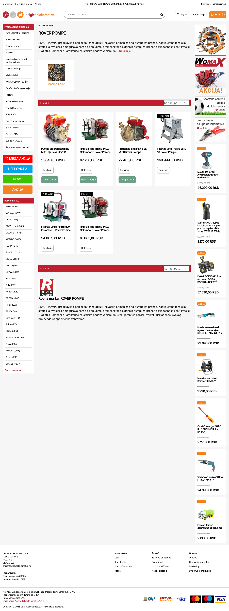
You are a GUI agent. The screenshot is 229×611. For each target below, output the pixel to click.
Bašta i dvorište (13, 39)
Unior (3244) (12, 219)
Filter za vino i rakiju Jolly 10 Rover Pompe (171, 150)
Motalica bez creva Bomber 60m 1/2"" (206, 379)
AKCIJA (17, 189)
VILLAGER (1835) (14, 232)
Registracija (120, 562)
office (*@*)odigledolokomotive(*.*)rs (26, 601)
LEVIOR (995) (12, 265)
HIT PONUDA (17, 169)
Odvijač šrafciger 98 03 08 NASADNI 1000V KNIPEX (209, 429)
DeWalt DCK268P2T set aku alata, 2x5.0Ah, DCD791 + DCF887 (209, 279)
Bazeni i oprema (13, 46)
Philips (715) (11, 324)
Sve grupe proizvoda (200, 570)
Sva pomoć (157, 562)
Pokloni (9, 94)
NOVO (17, 179)
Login (117, 557)
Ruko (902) (11, 285)
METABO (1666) (13, 239)
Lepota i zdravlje (13, 68)
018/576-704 (109, 4)
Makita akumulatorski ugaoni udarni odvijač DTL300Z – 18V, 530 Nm (209, 330)
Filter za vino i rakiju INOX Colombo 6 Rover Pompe (56, 228)
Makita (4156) (12, 206)
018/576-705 (122, 4)
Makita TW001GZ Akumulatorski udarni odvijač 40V (207, 174)
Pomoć (38, 4)
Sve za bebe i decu (15, 121)
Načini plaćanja (159, 570)
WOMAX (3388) (13, 213)
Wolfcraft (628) (13, 350)
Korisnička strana (23, 4)
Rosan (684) (11, 344)
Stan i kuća (11, 114)
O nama (193, 557)
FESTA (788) (12, 311)
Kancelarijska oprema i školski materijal (16, 61)
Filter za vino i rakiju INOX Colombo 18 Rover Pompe (95, 150)
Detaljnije (47, 170)
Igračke (9, 52)
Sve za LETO (12, 134)
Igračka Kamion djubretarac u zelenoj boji (209, 526)
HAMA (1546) (12, 245)
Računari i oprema (14, 101)
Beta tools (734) (13, 318)
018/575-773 (95, 4)
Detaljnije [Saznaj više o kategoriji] (125, 51)
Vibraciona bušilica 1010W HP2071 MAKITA (210, 478)
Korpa (118, 570)
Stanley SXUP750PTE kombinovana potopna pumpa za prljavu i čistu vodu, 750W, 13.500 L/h (209, 226)
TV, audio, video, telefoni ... (18, 147)
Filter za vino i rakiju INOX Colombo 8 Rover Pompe (94, 228)
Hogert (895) (12, 291)
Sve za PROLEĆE (14, 140)
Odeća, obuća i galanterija (18, 88)
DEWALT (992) (13, 272)
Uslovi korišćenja (160, 566)
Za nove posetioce (161, 557)
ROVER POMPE (45, 25)
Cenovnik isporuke (199, 562)
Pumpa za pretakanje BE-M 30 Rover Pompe (133, 150)
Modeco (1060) (13, 259)
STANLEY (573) (13, 363)
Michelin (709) (12, 331)
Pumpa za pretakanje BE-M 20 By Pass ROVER (55, 150)
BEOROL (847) (12, 298)
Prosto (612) (11, 357)
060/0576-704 (136, 4)
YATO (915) (11, 278)
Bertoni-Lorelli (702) (15, 337)
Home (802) (11, 304)
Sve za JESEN (12, 127)
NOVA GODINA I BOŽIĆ (17, 81)
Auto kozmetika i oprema (17, 33)
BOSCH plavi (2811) (15, 226)
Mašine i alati (12, 75)
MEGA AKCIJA (17, 159)
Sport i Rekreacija (14, 108)
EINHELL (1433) (13, 252)
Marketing (7, 4)
